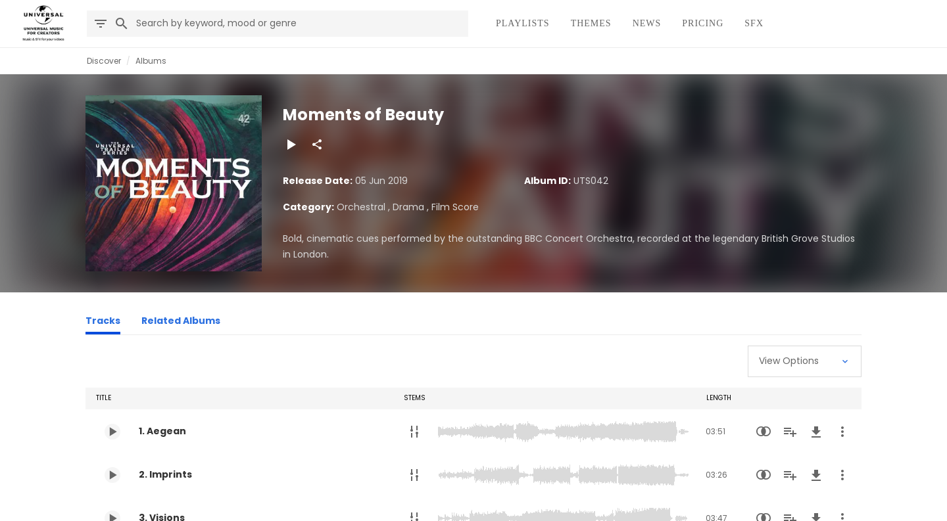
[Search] (122, 24)
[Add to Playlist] (790, 432)
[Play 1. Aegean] (112, 431)
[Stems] (414, 432)
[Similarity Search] (763, 432)
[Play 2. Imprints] (112, 475)
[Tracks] (102, 322)
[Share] (317, 144)
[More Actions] (842, 432)
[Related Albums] (180, 322)
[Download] (816, 432)
